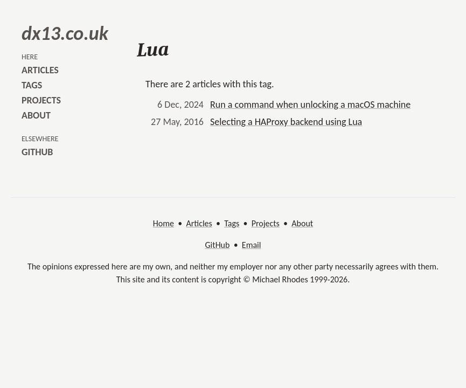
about (36, 115)
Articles (199, 223)
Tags (231, 223)
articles (40, 70)
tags (32, 85)
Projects (266, 223)
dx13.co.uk (65, 33)
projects (41, 100)
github (37, 152)
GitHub (217, 245)
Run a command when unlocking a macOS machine (310, 104)
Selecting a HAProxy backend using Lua (286, 122)
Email (251, 245)
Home (163, 223)
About (302, 223)
